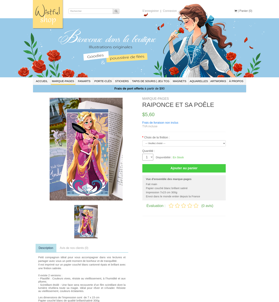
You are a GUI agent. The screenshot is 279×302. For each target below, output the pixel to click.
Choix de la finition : (157, 137)
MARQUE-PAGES (63, 81)
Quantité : (148, 150)
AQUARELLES (199, 81)
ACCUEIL (42, 81)
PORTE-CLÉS (103, 81)
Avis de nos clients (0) (74, 247)
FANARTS (84, 81)
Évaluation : (157, 206)
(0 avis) (207, 206)
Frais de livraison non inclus (160, 122)
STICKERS (122, 81)
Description (46, 247)
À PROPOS (236, 81)
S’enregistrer (150, 10)
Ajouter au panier (183, 168)
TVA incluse (149, 126)
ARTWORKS (218, 81)
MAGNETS (179, 81)
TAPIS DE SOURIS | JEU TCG (151, 81)
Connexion (170, 10)
